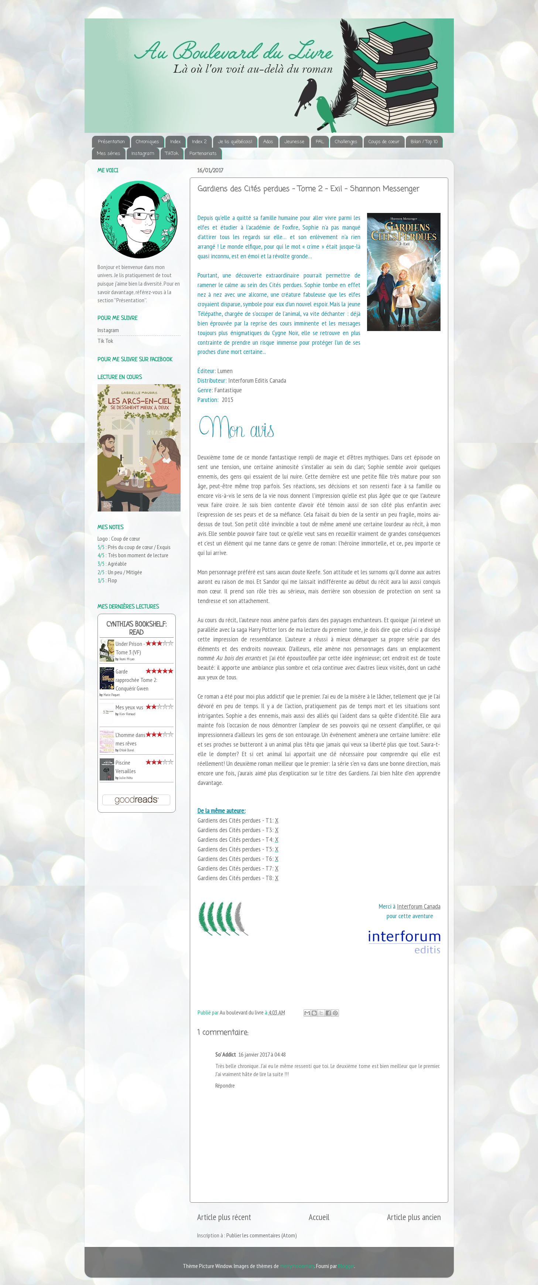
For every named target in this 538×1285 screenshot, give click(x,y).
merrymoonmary (297, 1266)
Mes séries (108, 153)
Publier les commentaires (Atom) (261, 1235)
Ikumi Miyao (126, 659)
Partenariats (203, 153)
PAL (320, 141)
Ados (268, 141)
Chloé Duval (126, 750)
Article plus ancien (414, 1217)
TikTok (171, 153)
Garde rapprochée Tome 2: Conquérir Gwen (136, 680)
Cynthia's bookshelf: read (136, 629)
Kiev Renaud (127, 714)
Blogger (346, 1266)
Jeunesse (294, 141)
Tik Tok (105, 340)
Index (175, 141)
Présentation (111, 141)
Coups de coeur (384, 141)
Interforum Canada (419, 906)
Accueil (319, 1217)
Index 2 (199, 141)
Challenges (346, 141)
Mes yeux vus (129, 707)
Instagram (142, 153)
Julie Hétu (126, 777)
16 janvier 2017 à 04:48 (262, 1054)
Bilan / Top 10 (424, 141)
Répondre (225, 1085)
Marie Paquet (111, 694)
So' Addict (225, 1054)
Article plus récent (224, 1217)
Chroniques (147, 141)
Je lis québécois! (235, 141)
